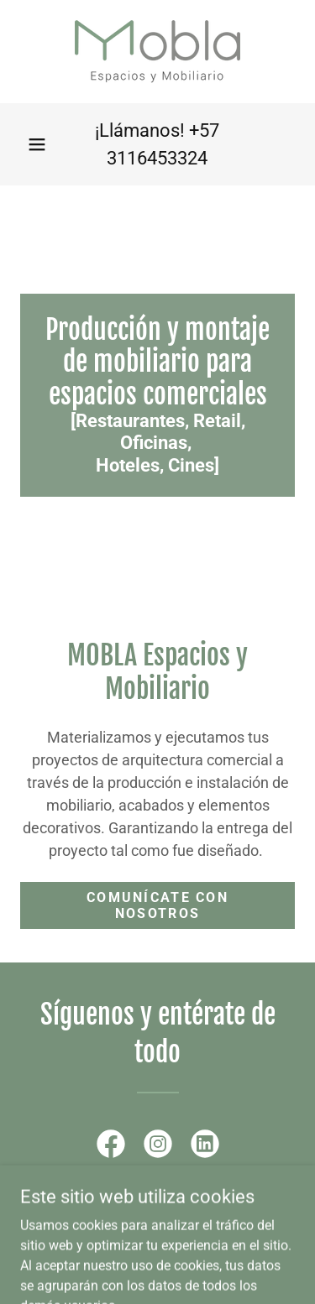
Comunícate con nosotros (157, 905)
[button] (37, 144)
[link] (157, 51)
